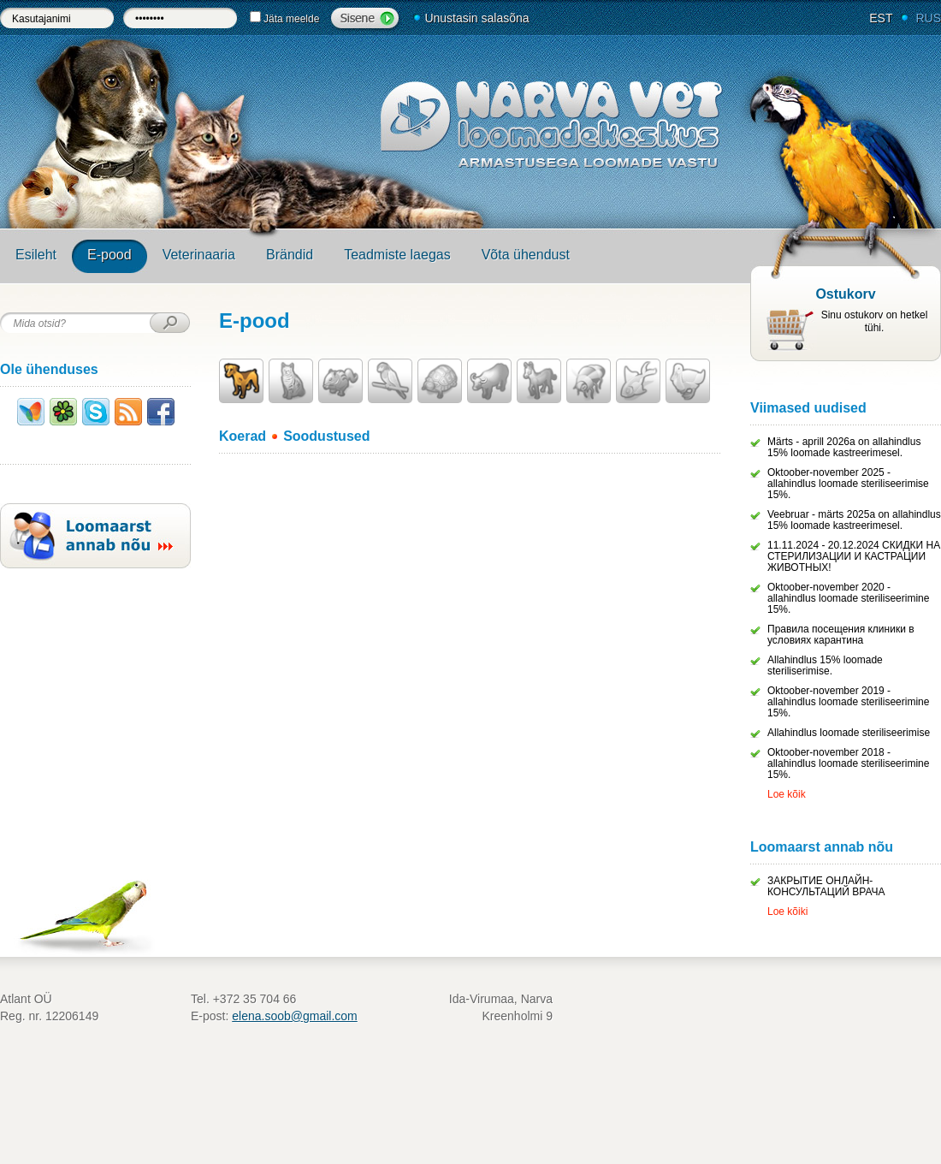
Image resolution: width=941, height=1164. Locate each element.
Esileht (35, 254)
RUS (928, 18)
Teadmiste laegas (397, 254)
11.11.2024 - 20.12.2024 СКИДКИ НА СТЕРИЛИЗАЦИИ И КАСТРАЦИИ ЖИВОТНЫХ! (853, 556)
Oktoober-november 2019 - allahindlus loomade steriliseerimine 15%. (848, 702)
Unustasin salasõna (476, 18)
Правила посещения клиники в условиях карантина (840, 634)
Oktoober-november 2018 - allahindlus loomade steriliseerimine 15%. (848, 763)
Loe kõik (786, 794)
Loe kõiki (787, 912)
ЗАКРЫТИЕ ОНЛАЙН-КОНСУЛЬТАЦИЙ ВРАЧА (826, 886)
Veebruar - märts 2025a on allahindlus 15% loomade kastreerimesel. (854, 520)
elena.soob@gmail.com (295, 1016)
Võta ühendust (526, 254)
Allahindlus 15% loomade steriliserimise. (825, 665)
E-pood (109, 254)
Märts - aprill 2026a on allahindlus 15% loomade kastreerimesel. (843, 447)
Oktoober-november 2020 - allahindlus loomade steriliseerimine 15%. (848, 598)
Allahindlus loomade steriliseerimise (848, 733)
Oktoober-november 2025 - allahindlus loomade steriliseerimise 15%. (848, 483)
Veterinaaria (199, 254)
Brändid (289, 254)
